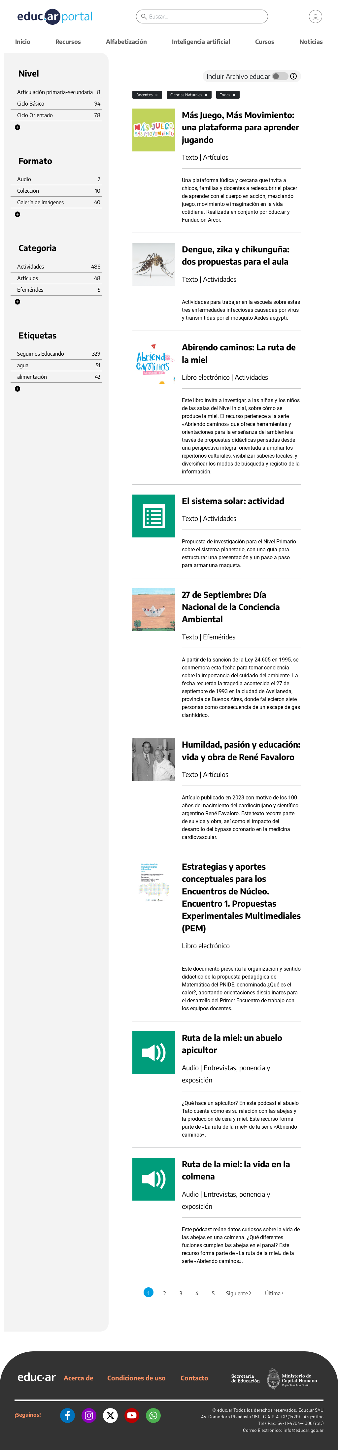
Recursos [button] (68, 41)
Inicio (22, 41)
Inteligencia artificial (201, 41)
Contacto (194, 1378)
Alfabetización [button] (126, 41)
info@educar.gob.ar (303, 1430)
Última (275, 1293)
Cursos (264, 41)
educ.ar (224, 1410)
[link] (315, 16)
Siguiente (239, 1293)
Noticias (311, 41)
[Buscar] (208, 16)
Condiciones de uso (136, 1378)
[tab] (145, 76)
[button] (17, 127)
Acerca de (78, 1378)
